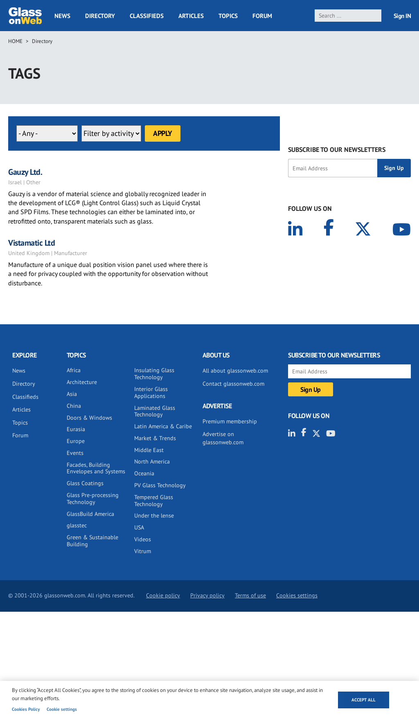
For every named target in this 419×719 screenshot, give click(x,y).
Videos (142, 539)
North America (152, 461)
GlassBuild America (90, 514)
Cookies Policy (26, 709)
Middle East (149, 450)
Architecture (82, 382)
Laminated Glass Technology (154, 411)
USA (139, 527)
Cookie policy (163, 595)
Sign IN (402, 16)
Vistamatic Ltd (31, 243)
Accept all (363, 700)
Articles (191, 16)
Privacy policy (207, 595)
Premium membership (230, 421)
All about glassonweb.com (235, 370)
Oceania (144, 473)
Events (75, 453)
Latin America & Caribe (163, 426)
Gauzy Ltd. (25, 172)
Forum (262, 16)
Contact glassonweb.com (233, 383)
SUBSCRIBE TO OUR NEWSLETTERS (336, 149)
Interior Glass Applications (151, 392)
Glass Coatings (85, 483)
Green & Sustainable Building (92, 541)
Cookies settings (297, 595)
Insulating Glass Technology (154, 373)
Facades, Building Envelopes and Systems (96, 468)
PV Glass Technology (160, 485)
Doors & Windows (89, 417)
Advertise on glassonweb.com (223, 438)
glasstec (77, 525)
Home (15, 41)
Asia (72, 394)
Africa (74, 370)
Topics (228, 16)
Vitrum (142, 551)
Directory (100, 16)
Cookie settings (62, 709)
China (74, 405)
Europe (76, 441)
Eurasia (76, 429)
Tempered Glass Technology (153, 500)
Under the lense (154, 515)
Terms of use (250, 595)
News (62, 16)
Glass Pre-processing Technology (93, 498)
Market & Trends (155, 438)
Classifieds (147, 16)
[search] (348, 15)
